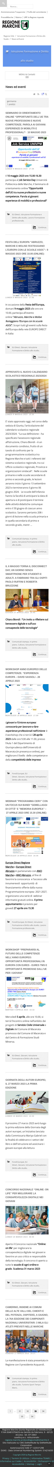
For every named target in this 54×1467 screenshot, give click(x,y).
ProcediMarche (7, 17)
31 (20, 1411)
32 (28, 1411)
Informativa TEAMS (41, 1458)
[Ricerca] (20, 6)
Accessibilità (30, 1461)
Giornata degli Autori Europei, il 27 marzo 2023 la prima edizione (25, 1084)
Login (39, 1464)
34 (43, 1411)
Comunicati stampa (20, 538)
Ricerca (3, 3)
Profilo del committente (36, 12)
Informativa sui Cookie (11, 1461)
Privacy (5, 1458)
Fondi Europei (18, 773)
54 (32, 1416)
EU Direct (16, 214)
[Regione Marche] (15, 25)
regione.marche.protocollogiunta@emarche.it (27, 1440)
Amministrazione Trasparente (13, 12)
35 (22, 1416)
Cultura (21, 644)
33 (35, 1411)
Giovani (24, 347)
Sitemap (30, 1464)
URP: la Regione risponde (34, 17)
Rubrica (19, 17)
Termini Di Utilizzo (20, 1458)
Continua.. (42, 227)
